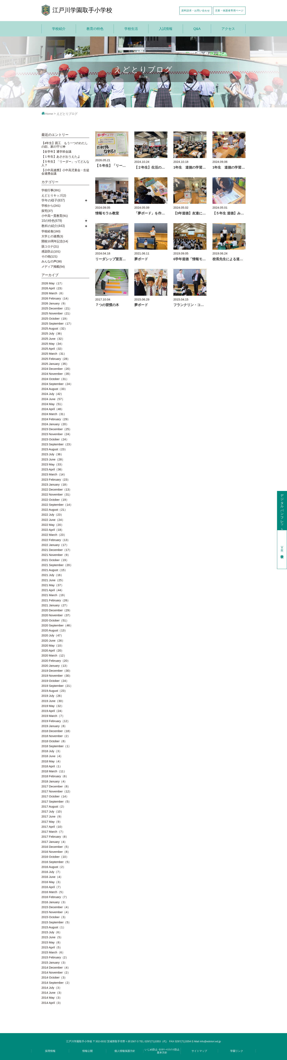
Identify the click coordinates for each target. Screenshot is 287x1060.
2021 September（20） (57, 565)
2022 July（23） (52, 514)
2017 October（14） (55, 796)
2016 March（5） (53, 892)
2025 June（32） (53, 338)
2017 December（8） (55, 786)
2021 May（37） (52, 585)
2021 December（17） (56, 550)
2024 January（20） (55, 424)
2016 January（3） (54, 902)
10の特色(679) (51, 220)
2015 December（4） (55, 907)
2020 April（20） (52, 650)
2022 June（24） (53, 519)
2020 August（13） (54, 630)
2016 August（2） (53, 867)
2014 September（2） (56, 982)
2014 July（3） (51, 987)
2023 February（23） (55, 479)
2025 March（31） (54, 353)
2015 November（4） (55, 912)
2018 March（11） (54, 771)
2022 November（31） (56, 494)
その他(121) (49, 256)
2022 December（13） (56, 489)
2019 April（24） (52, 711)
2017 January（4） (54, 841)
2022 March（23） (54, 534)
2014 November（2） (55, 972)
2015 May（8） (51, 942)
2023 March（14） (54, 474)
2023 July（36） (52, 454)
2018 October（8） (54, 741)
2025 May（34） (52, 343)
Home (47, 113)
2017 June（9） (52, 816)
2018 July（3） (51, 751)
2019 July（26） (52, 695)
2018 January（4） (54, 781)
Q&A (197, 29)
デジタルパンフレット (282, 510)
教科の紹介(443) (53, 226)
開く (86, 200)
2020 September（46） (57, 625)
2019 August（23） (54, 690)
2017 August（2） (53, 806)
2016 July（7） (51, 872)
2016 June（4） (52, 876)
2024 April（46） (52, 409)
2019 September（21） (57, 685)
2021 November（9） (55, 554)
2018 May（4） (51, 761)
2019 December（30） (56, 670)
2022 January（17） (55, 545)
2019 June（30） (53, 701)
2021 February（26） (55, 600)
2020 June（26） (53, 640)
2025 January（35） (55, 363)
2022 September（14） (57, 504)
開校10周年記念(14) (54, 241)
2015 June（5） (52, 937)
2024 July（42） (52, 394)
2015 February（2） (55, 957)
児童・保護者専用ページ (229, 10)
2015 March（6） (53, 952)
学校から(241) (50, 205)
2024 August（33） (54, 389)
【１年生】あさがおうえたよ (60, 156)
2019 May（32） (52, 706)
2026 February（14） (55, 298)
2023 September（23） (57, 444)
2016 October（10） (55, 856)
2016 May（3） (51, 882)
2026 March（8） (53, 293)
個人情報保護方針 (124, 1050)
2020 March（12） (54, 655)
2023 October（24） (55, 439)
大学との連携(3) (52, 236)
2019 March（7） (53, 715)
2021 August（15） (54, 570)
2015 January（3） (54, 962)
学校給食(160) (50, 231)
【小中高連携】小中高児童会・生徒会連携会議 (65, 171)
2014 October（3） (54, 977)
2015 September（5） (56, 922)
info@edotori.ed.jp (210, 1041)
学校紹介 (59, 29)
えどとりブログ (67, 113)
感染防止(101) (50, 251)
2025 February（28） (55, 358)
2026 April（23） (52, 288)
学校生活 (131, 29)
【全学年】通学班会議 (56, 151)
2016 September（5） (56, 862)
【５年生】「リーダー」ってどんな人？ (65, 163)
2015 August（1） (53, 927)
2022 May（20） (52, 524)
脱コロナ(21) (50, 246)
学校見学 (282, 549)
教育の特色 (94, 29)
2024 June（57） (53, 399)
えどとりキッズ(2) (53, 195)
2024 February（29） (55, 419)
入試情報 (165, 29)
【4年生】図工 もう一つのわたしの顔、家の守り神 (64, 144)
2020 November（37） (56, 615)
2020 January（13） (55, 665)
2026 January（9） (54, 303)
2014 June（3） (52, 992)
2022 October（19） (55, 499)
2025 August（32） (54, 328)
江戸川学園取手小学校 (82, 10)
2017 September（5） (56, 801)
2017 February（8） (55, 836)
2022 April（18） (52, 529)
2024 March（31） (54, 414)
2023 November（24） (56, 434)
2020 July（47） (52, 635)
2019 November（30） (56, 675)
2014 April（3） (51, 1002)
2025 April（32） (52, 348)
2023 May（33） (52, 464)
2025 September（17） (57, 323)
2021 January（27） (55, 605)
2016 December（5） (55, 846)
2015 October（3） (54, 917)
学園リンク (236, 1050)
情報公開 (87, 1050)
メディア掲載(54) (53, 266)
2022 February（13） (55, 540)
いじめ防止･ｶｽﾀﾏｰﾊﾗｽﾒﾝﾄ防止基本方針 (162, 1051)
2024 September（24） (57, 384)
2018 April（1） (51, 766)
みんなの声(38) (51, 261)
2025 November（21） (56, 313)
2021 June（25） (53, 580)
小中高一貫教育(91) (54, 215)
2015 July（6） (51, 932)
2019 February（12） (55, 721)
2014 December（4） (55, 967)
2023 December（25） (56, 429)
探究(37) (47, 210)
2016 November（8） (55, 851)
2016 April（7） (51, 887)
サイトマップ (199, 1050)
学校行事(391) (50, 190)
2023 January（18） (55, 484)
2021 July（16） (52, 575)
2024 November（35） (56, 373)
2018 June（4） (52, 756)
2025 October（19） (55, 318)
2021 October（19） (55, 560)
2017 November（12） (56, 791)
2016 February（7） (55, 897)
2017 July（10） (52, 811)
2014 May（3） (51, 997)
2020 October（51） (55, 620)
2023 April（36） (52, 469)
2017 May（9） (51, 821)
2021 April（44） (52, 590)
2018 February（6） (55, 776)
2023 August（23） (54, 449)
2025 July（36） (52, 333)
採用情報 (50, 1050)
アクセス (228, 29)
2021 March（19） (54, 595)
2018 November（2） (55, 736)
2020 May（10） (52, 645)
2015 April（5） (51, 947)
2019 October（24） (55, 680)
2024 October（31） (55, 379)
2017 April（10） (52, 826)
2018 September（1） (56, 746)
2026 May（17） (52, 283)
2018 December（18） (56, 731)
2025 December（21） (56, 308)
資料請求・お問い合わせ (195, 10)
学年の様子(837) (53, 200)
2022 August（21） (54, 509)
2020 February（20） (55, 660)
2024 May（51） (52, 404)
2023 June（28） (53, 459)
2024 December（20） (56, 368)
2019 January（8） (54, 726)
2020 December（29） (56, 610)
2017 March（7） (53, 831)
